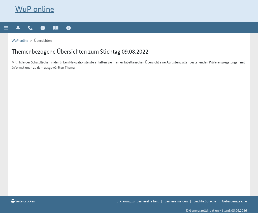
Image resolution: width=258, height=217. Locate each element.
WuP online (34, 9)
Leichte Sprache (205, 200)
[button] (6, 27)
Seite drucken (23, 200)
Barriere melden (176, 200)
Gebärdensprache (234, 200)
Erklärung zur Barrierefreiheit (137, 200)
